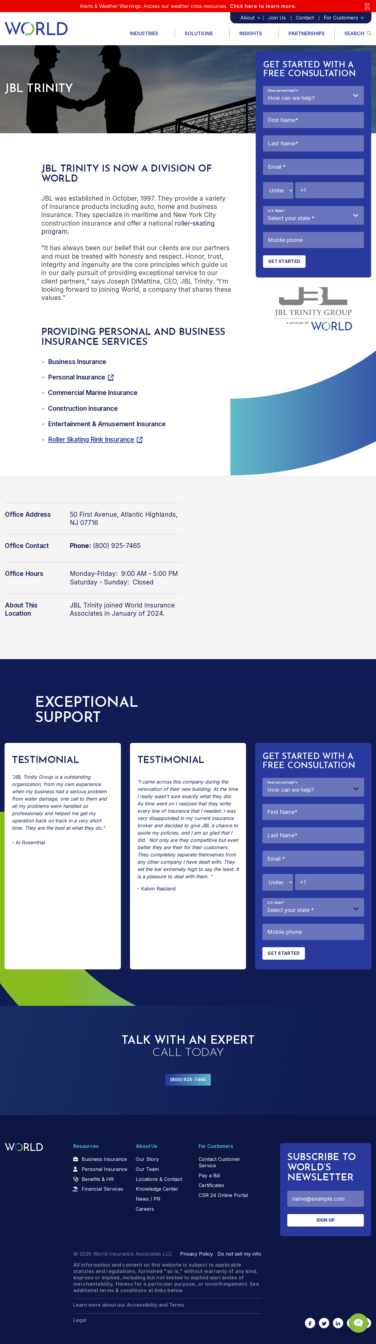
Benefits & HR (98, 1179)
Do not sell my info (239, 1254)
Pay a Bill (209, 1175)
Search (357, 33)
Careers (145, 1209)
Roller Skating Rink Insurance (91, 439)
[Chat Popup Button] (354, 1317)
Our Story (147, 1159)
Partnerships (307, 33)
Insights (250, 33)
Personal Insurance (104, 1169)
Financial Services (102, 1189)
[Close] (367, 6)
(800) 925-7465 (188, 1079)
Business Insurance (104, 1159)
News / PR (148, 1199)
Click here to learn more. (263, 6)
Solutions (199, 33)
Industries (144, 33)
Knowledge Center (157, 1189)
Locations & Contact (159, 1179)
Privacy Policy (196, 1254)
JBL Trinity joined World (106, 605)
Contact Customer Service (220, 1162)
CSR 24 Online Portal (223, 1195)
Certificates (211, 1185)
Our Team (147, 1169)
